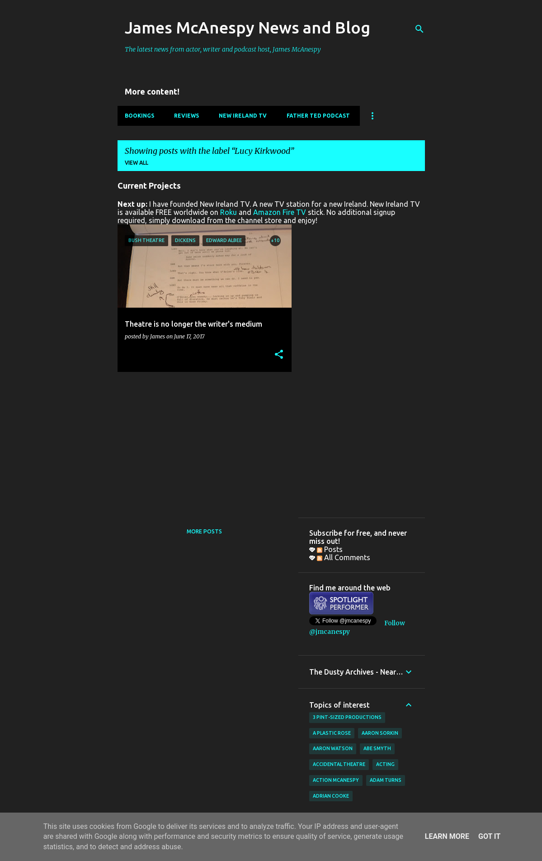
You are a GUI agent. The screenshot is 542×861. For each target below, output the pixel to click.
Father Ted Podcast (318, 116)
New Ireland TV (243, 116)
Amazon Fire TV (279, 212)
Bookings (139, 116)
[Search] (419, 29)
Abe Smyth (377, 748)
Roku (228, 212)
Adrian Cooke (331, 796)
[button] (278, 355)
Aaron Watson (333, 748)
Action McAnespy (336, 780)
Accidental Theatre (339, 764)
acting (385, 764)
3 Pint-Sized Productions (347, 717)
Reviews (186, 116)
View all (136, 163)
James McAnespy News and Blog (247, 27)
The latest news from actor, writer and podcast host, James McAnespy (223, 49)
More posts (204, 531)
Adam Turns (385, 780)
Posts (330, 549)
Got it (489, 836)
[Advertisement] (201, 442)
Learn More (447, 836)
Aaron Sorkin (380, 733)
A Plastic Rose (332, 733)
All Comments (343, 557)
